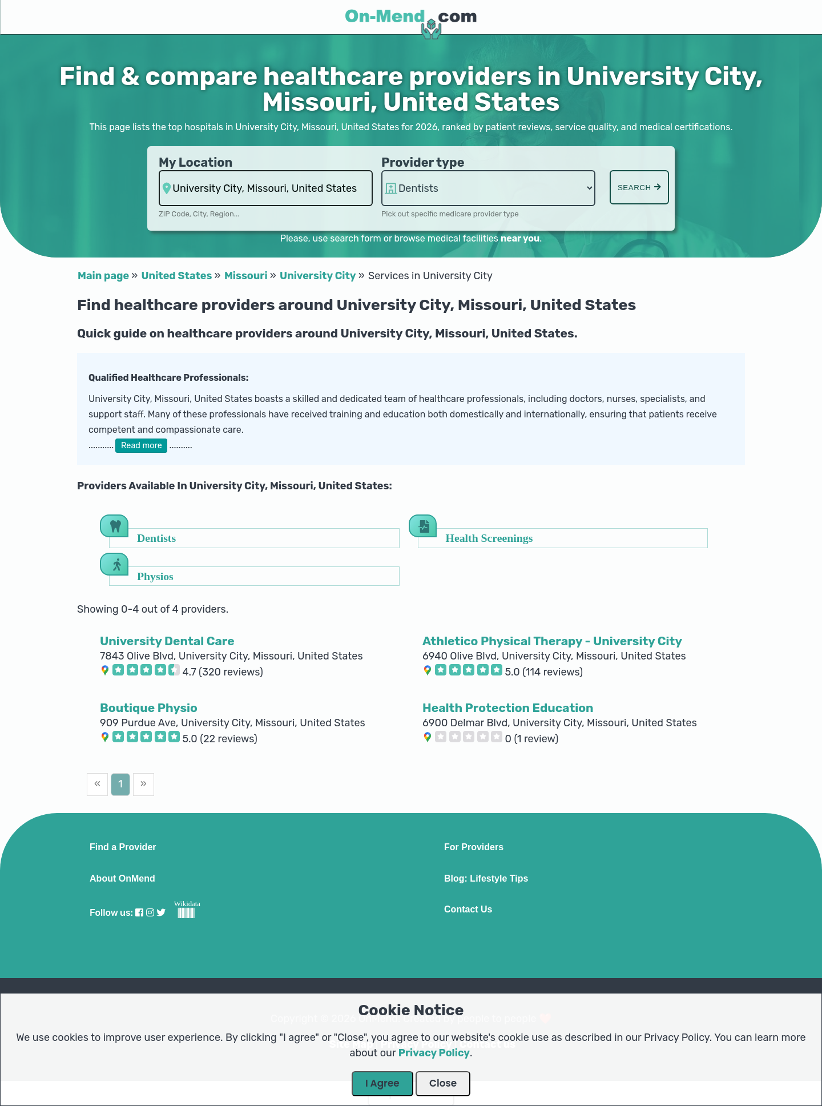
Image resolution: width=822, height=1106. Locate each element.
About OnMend (122, 878)
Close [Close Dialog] (443, 1083)
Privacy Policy (434, 1053)
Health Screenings (489, 537)
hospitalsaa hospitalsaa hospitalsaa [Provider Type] (488, 188)
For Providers (473, 847)
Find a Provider (123, 847)
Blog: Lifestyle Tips (486, 878)
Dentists (156, 537)
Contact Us (468, 909)
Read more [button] (141, 446)
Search (639, 187)
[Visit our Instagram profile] (150, 913)
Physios (155, 575)
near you (520, 238)
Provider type (423, 162)
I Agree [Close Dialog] (382, 1083)
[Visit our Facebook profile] (139, 913)
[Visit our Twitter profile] (161, 913)
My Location (195, 162)
